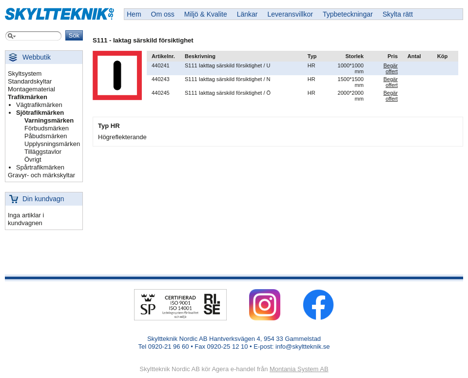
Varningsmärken (49, 120)
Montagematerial (31, 89)
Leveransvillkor (290, 14)
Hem (134, 14)
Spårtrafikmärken (40, 167)
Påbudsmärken (45, 136)
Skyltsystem (24, 73)
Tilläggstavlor (42, 151)
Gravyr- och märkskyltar (41, 175)
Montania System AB (299, 369)
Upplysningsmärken (52, 143)
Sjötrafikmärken (40, 112)
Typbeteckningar (348, 14)
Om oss (163, 14)
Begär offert (390, 68)
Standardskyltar (30, 81)
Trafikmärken (27, 97)
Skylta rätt (398, 14)
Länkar (247, 14)
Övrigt (32, 159)
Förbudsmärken (46, 128)
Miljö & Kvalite (205, 14)
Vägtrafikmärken (39, 104)
